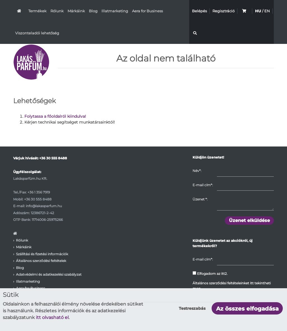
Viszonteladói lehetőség (37, 33)
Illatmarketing (114, 11)
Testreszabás (192, 308)
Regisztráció (223, 11)
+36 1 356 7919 (38, 192)
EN (267, 11)
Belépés (199, 11)
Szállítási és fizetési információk (42, 254)
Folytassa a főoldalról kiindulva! (55, 116)
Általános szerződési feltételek (41, 261)
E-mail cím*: (203, 185)
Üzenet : (200, 199)
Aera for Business (147, 11)
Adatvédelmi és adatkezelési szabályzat (49, 274)
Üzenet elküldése (249, 220)
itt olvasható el (52, 317)
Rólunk (57, 11)
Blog (93, 11)
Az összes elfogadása (247, 308)
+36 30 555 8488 (53, 158)
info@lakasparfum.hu (44, 206)
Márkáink (76, 11)
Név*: (197, 171)
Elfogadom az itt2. (210, 273)
